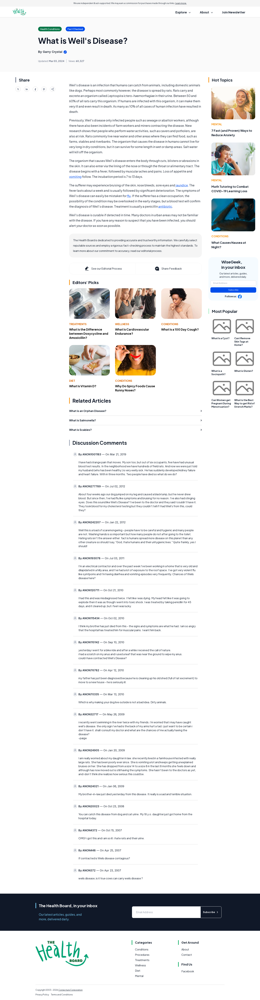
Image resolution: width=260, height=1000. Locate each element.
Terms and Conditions (62, 994)
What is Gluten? (243, 370)
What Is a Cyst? (220, 338)
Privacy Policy (42, 994)
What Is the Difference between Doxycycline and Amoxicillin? (88, 333)
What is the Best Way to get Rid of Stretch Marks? (244, 403)
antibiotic (165, 206)
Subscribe (233, 290)
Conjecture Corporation (70, 990)
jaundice (182, 185)
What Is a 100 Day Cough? (180, 329)
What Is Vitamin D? (82, 386)
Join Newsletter (233, 12)
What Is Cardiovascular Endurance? (132, 331)
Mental (216, 124)
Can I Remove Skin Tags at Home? (242, 341)
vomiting (75, 176)
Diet (72, 380)
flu (129, 196)
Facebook (187, 971)
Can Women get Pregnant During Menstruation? (221, 403)
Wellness (122, 324)
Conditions (169, 324)
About (185, 949)
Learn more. (181, 3)
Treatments (78, 324)
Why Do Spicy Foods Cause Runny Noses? (135, 388)
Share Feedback (168, 268)
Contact (186, 954)
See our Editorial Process (103, 268)
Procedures (142, 954)
